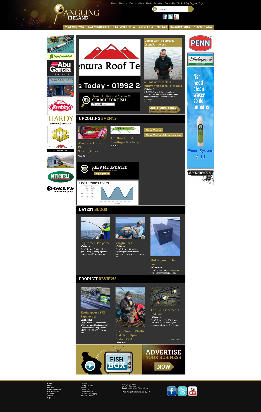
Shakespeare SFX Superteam (93, 314)
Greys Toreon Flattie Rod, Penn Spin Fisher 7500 (130, 335)
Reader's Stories (180, 27)
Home (114, 3)
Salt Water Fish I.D (98, 27)
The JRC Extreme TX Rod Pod (164, 312)
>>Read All (148, 101)
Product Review (203, 27)
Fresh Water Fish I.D (124, 27)
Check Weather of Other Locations (163, 135)
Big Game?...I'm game (95, 243)
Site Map (50, 388)
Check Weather (153, 130)
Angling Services (74, 27)
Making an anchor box (163, 262)
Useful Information (154, 3)
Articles (162, 27)
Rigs (201, 3)
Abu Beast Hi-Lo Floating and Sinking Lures (89, 147)
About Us (123, 3)
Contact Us (170, 3)
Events (132, 3)
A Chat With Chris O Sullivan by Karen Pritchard (163, 84)
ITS (149, 392)
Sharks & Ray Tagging (187, 3)
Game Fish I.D (146, 27)
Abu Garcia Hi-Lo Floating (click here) (125, 140)
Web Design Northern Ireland (134, 392)
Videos (141, 3)
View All (81, 156)
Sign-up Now (102, 173)
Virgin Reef (124, 243)
